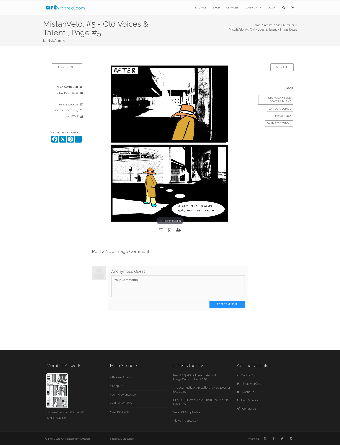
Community (253, 7)
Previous (67, 67)
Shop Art (117, 386)
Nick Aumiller (56, 40)
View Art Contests (185, 420)
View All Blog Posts (186, 412)
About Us (245, 392)
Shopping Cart (249, 383)
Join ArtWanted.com (125, 394)
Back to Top (246, 375)
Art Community (122, 403)
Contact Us (246, 408)
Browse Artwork (122, 377)
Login (272, 7)
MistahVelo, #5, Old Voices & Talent (253, 29)
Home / (257, 25)
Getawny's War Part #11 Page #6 (65, 412)
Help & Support (249, 400)
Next (282, 67)
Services (232, 7)
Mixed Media (283, 116)
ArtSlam (86, 438)
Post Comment (227, 304)
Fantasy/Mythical (279, 123)
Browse (200, 7)
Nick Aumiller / (286, 25)
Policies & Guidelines (121, 438)
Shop (216, 7)
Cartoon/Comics (280, 108)
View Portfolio (67, 92)
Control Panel (120, 411)
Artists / (269, 25)
